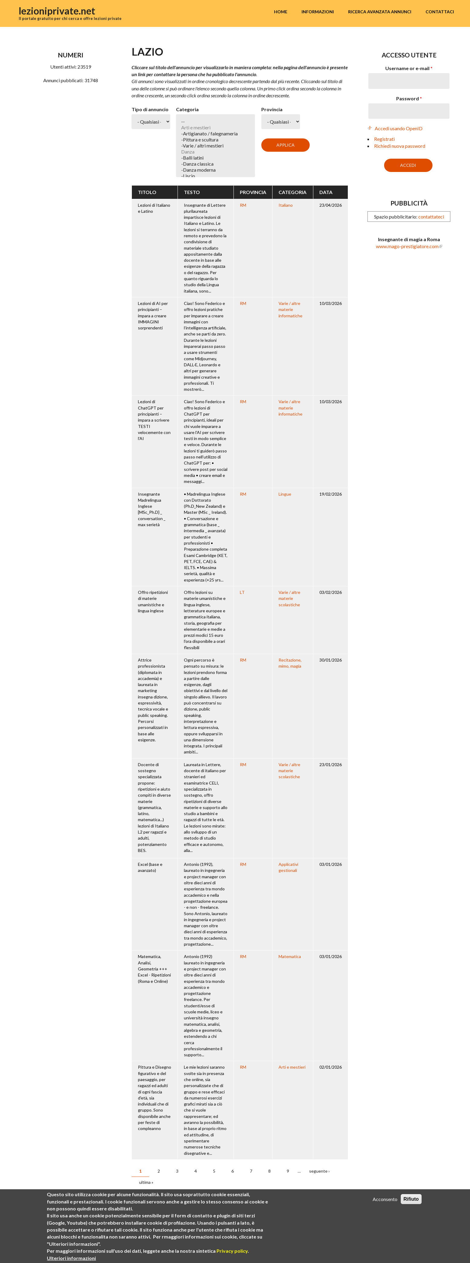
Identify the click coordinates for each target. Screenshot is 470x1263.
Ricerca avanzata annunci (379, 11)
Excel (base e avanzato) (150, 867)
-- (215, 121)
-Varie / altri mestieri (215, 146)
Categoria (187, 109)
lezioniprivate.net (57, 11)
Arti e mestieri (215, 128)
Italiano (286, 205)
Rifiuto (411, 1199)
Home (280, 11)
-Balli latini (215, 158)
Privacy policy (232, 1251)
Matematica (290, 956)
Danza (215, 152)
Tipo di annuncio (150, 109)
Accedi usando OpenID (399, 128)
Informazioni (318, 11)
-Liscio (215, 176)
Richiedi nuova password (399, 146)
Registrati (384, 139)
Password (409, 98)
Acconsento (385, 1199)
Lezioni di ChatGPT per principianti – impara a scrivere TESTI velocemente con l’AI (154, 420)
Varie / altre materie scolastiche (289, 598)
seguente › (319, 1171)
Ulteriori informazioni (71, 1258)
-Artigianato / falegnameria (215, 134)
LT (242, 592)
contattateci (431, 216)
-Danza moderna (215, 170)
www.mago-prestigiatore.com (407, 246)
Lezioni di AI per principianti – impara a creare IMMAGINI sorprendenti (153, 315)
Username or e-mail (408, 68)
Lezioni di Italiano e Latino (154, 208)
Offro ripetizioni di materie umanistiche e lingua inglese (153, 601)
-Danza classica (215, 164)
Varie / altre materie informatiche (290, 309)
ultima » (146, 1182)
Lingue (285, 494)
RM (243, 205)
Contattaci (440, 11)
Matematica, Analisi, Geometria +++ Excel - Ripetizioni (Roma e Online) (154, 968)
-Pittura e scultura (215, 140)
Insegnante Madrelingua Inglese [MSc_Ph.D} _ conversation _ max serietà (151, 509)
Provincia (271, 109)
